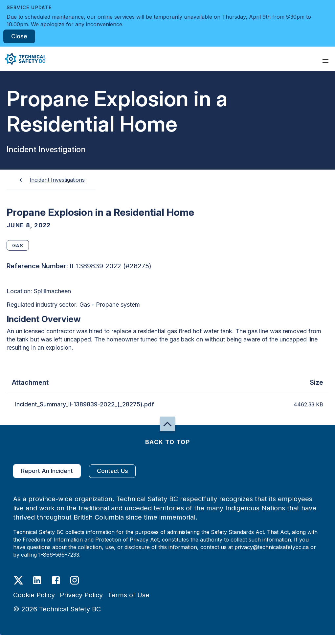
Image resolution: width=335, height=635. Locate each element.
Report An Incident (47, 471)
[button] (23, 59)
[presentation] (325, 61)
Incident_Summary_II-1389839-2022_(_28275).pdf (84, 404)
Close (19, 36)
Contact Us (112, 471)
